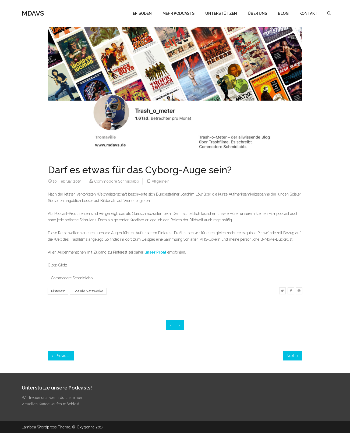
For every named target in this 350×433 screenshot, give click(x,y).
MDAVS (33, 13)
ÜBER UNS (257, 13)
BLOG (283, 13)
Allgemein (160, 181)
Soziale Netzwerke (88, 291)
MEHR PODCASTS (178, 13)
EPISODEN (142, 13)
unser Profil (155, 252)
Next (292, 355)
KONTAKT (308, 13)
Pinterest (58, 291)
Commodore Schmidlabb (116, 181)
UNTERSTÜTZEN (221, 13)
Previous (61, 355)
